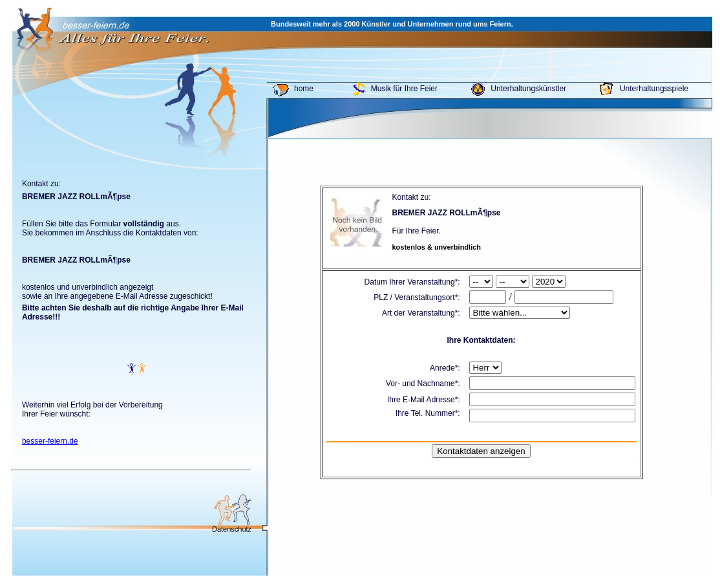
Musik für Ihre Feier (404, 88)
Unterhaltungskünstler (528, 88)
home (303, 88)
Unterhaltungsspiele (654, 88)
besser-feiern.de (50, 441)
